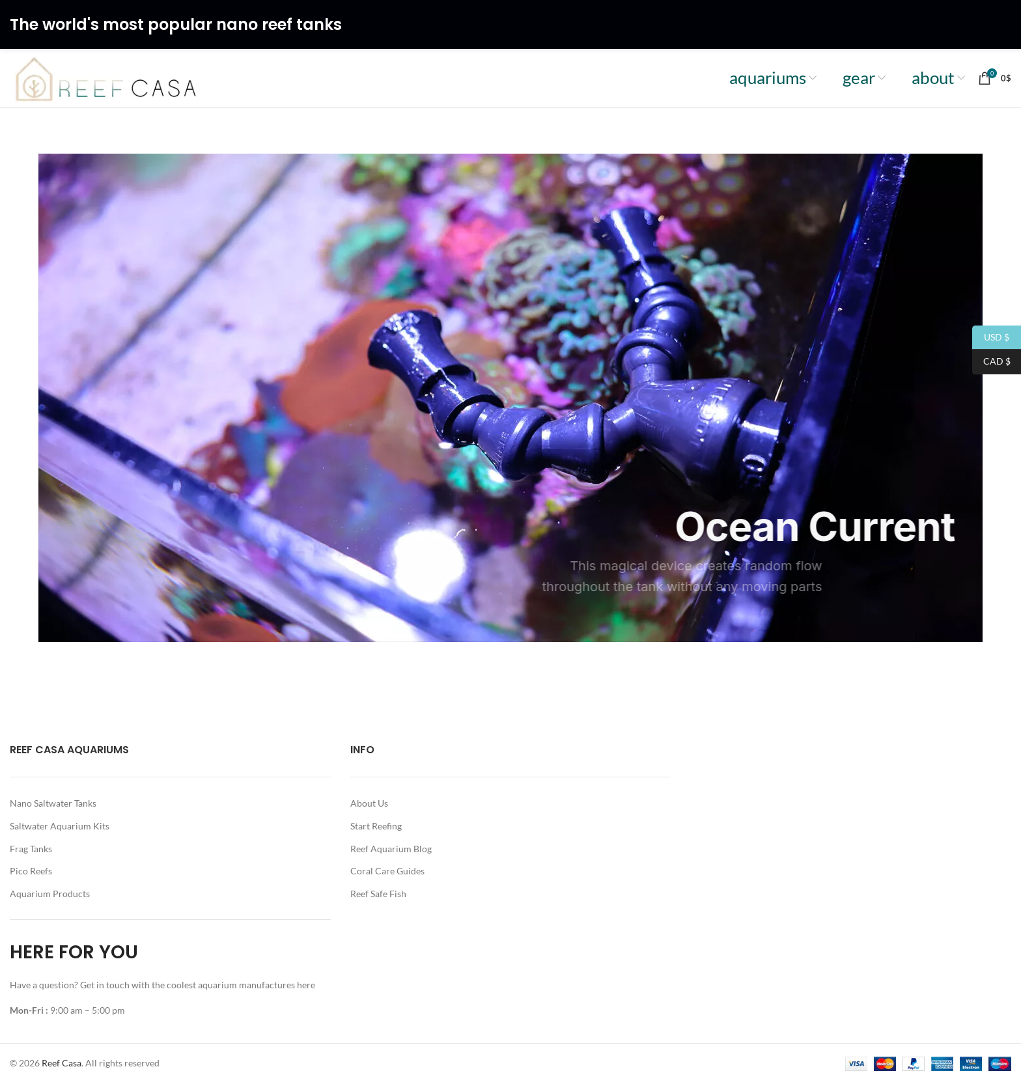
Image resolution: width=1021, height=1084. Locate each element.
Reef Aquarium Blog (391, 848)
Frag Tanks (31, 848)
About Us (369, 803)
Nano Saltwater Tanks (53, 803)
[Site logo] (106, 77)
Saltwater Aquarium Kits (59, 825)
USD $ (990, 338)
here (307, 984)
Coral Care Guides (387, 870)
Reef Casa (61, 1062)
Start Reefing (376, 825)
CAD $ (991, 362)
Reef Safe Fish (378, 893)
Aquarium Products (50, 893)
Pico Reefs (31, 870)
